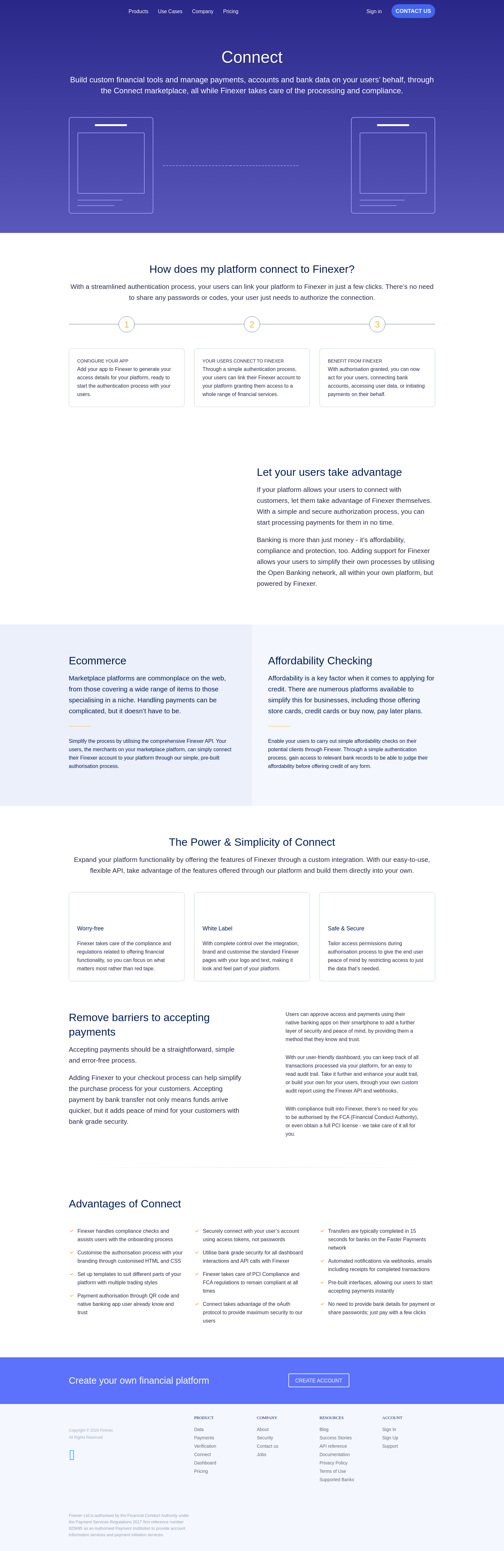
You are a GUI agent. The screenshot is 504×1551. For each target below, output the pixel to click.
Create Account (318, 1380)
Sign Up (390, 1437)
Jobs (261, 1454)
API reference (333, 1446)
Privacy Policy (333, 1462)
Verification (205, 1446)
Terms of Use (333, 1471)
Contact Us (413, 11)
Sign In (389, 1429)
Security (265, 1437)
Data (199, 1429)
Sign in (374, 11)
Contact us (267, 1446)
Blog (324, 1429)
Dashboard (205, 1462)
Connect (202, 1454)
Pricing (233, 11)
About (263, 1429)
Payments (204, 1437)
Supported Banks (337, 1479)
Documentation (335, 1454)
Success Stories (336, 1437)
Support (390, 1446)
